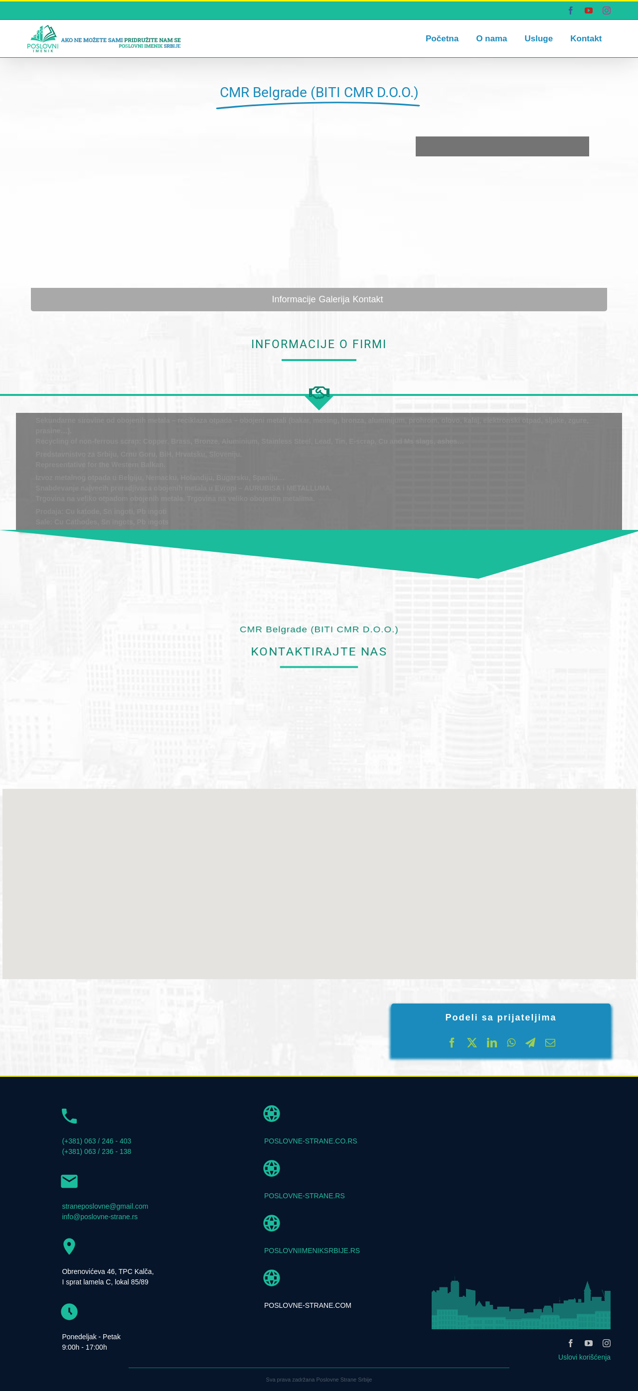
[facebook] (571, 1343)
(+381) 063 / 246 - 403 (96, 1141)
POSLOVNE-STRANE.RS (304, 1196)
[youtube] (589, 1343)
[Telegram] (530, 1042)
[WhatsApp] (511, 1042)
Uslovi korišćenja (584, 1357)
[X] (472, 1042)
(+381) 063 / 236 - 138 (96, 1151)
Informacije (294, 299)
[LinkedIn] (492, 1042)
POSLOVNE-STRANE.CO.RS (310, 1141)
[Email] (550, 1042)
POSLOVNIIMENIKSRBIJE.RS (312, 1251)
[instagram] (607, 1343)
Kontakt (368, 299)
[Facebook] (452, 1042)
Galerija (334, 299)
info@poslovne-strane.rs (100, 1217)
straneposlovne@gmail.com (105, 1206)
